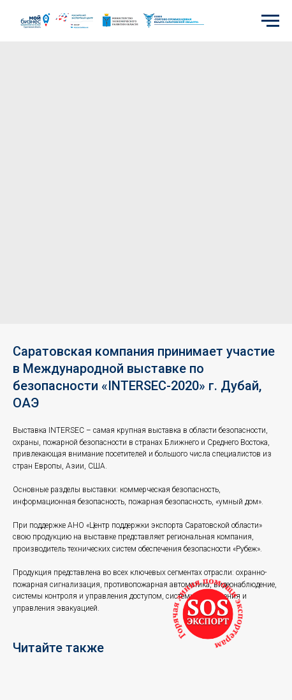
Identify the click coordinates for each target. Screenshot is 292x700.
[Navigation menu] (270, 21)
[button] (207, 613)
